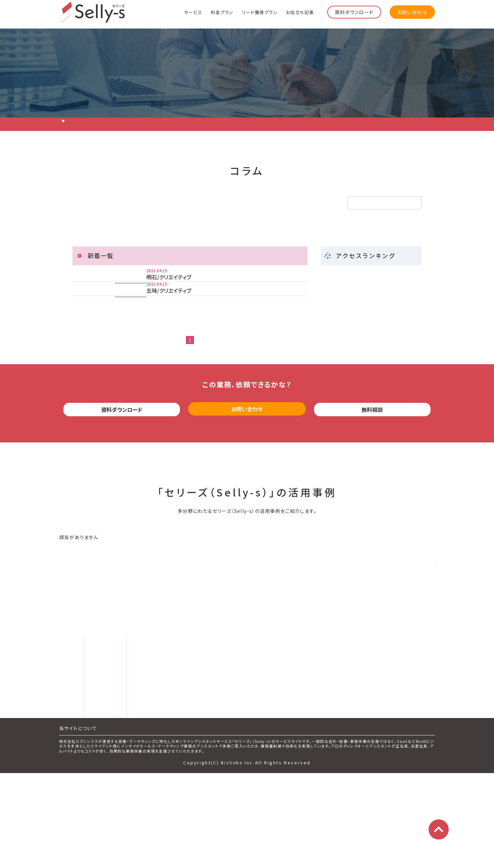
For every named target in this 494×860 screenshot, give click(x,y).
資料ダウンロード (354, 12)
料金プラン (222, 12)
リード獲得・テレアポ (109, 202)
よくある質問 (81, 771)
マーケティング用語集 (169, 771)
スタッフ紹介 (81, 754)
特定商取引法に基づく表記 (273, 770)
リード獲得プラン (260, 12)
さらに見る (412, 619)
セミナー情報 (159, 721)
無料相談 (372, 466)
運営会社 (255, 720)
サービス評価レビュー (173, 754)
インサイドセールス (189, 202)
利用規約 (251, 736)
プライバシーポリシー (267, 753)
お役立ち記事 (300, 12)
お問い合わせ (412, 12)
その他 (255, 202)
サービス (193, 12)
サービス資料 (159, 704)
